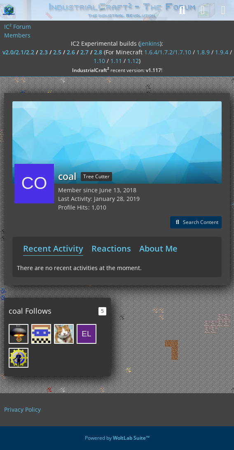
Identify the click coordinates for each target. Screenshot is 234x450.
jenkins (150, 43)
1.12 (133, 61)
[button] (196, 222)
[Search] (182, 10)
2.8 (98, 52)
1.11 (116, 61)
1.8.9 (203, 52)
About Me (158, 248)
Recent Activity (53, 248)
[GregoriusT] (18, 358)
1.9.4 (221, 52)
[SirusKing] (18, 334)
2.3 (44, 52)
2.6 (71, 52)
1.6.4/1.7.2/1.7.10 (167, 52)
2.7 (84, 52)
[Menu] (223, 10)
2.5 (57, 52)
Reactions (111, 248)
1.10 (99, 61)
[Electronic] (86, 334)
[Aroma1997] (41, 334)
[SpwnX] (64, 334)
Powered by (117, 437)
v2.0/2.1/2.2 (18, 52)
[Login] (202, 10)
